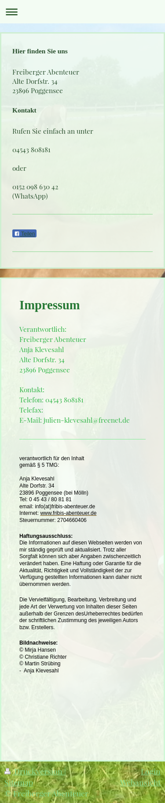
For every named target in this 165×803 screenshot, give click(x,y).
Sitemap (18, 782)
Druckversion (34, 771)
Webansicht (140, 782)
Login (151, 771)
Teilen (24, 234)
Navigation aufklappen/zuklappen (82, 11)
